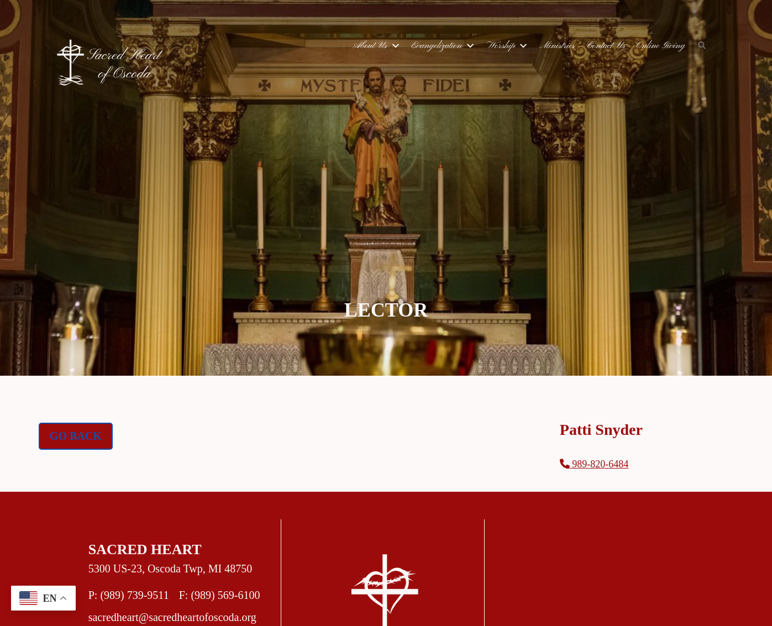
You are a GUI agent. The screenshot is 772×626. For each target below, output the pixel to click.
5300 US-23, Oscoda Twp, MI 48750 (170, 568)
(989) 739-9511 (134, 595)
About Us (376, 46)
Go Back (76, 436)
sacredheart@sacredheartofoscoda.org (172, 617)
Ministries (557, 45)
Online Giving (660, 45)
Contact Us (605, 45)
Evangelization (444, 46)
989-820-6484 (594, 464)
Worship (507, 46)
